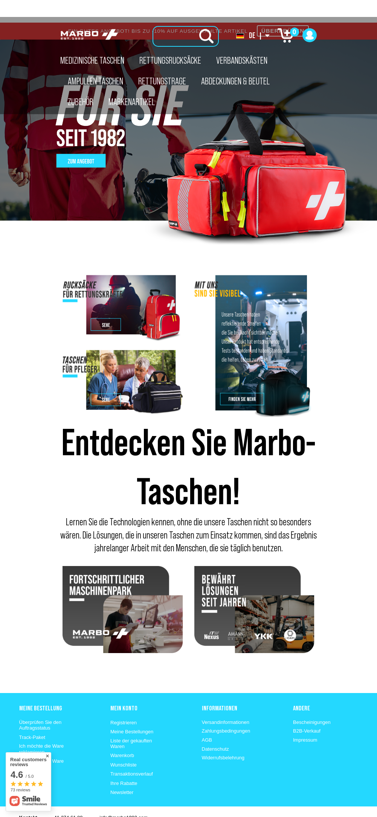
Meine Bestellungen (131, 709)
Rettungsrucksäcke (170, 60)
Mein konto (123, 685)
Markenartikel (131, 101)
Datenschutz (215, 726)
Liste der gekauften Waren (131, 721)
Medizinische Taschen (92, 60)
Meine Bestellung (40, 685)
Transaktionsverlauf (131, 751)
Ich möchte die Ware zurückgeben (41, 741)
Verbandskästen (241, 60)
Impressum (305, 717)
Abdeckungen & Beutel (235, 81)
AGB (207, 717)
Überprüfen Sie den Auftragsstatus (40, 702)
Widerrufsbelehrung (223, 735)
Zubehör (80, 101)
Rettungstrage (162, 81)
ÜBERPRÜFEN (282, 8)
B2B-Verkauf (307, 708)
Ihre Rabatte (123, 760)
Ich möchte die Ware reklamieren (41, 726)
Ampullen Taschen (95, 81)
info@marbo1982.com (123, 795)
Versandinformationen (225, 699)
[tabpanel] (188, 120)
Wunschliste (123, 742)
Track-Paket (32, 715)
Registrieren (123, 700)
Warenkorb (122, 733)
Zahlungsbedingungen (226, 708)
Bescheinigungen (312, 699)
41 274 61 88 (68, 795)
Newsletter (121, 770)
